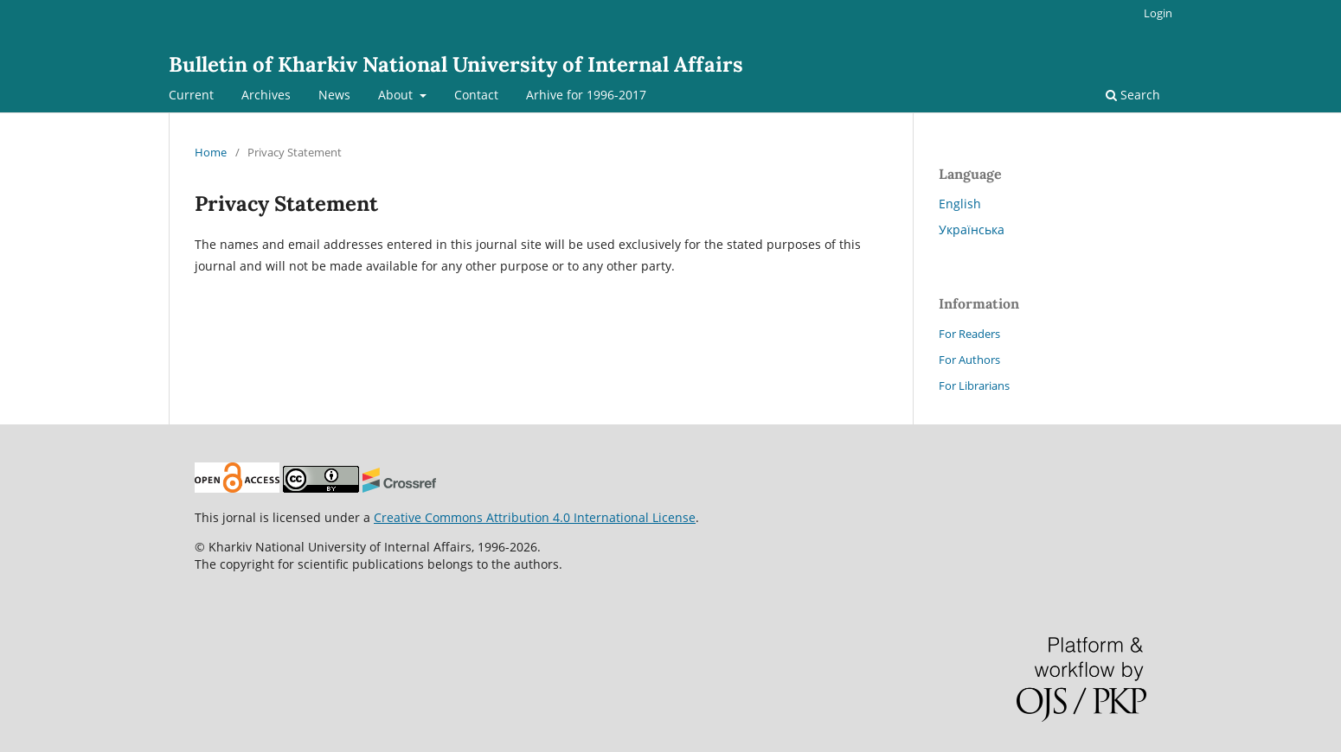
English (960, 203)
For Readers (969, 333)
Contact (476, 94)
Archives (266, 94)
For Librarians (974, 385)
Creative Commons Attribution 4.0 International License (535, 517)
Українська (971, 229)
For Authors (969, 359)
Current (191, 94)
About (397, 94)
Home (211, 152)
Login (1158, 13)
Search (1133, 94)
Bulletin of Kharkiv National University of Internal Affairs (456, 64)
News (334, 94)
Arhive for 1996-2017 (586, 94)
